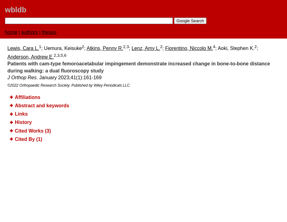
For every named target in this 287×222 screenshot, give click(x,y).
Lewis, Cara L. (23, 48)
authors (29, 32)
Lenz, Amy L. (145, 48)
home (11, 32)
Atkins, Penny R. (105, 48)
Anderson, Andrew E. (30, 57)
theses (49, 32)
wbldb (15, 10)
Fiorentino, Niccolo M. (189, 48)
